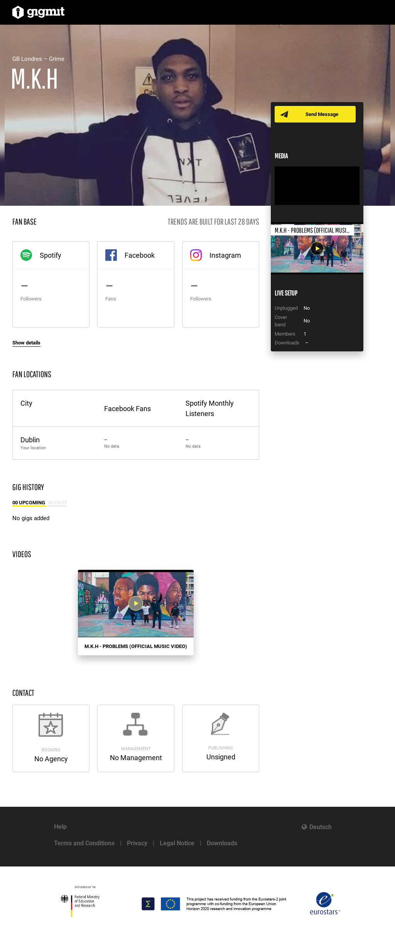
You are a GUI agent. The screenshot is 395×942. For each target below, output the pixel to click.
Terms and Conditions (84, 843)
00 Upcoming (29, 502)
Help (60, 826)
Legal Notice (177, 843)
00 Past (57, 502)
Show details (26, 343)
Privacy (137, 843)
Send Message (322, 114)
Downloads (222, 843)
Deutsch (320, 827)
